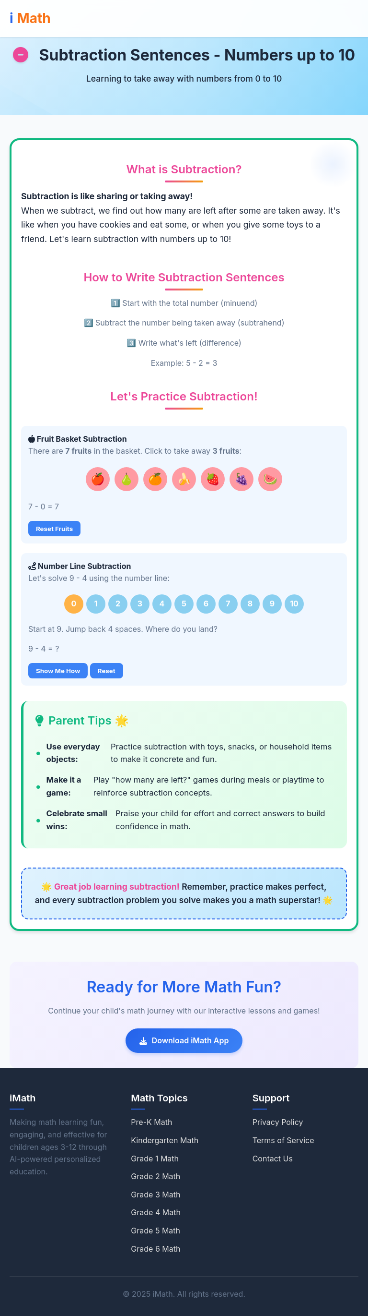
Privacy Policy (278, 1122)
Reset (106, 671)
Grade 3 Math (155, 1194)
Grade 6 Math (155, 1249)
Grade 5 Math (155, 1230)
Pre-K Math (151, 1122)
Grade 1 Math (155, 1158)
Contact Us (273, 1158)
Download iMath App (184, 1040)
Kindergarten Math (164, 1140)
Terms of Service (283, 1140)
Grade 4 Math (156, 1212)
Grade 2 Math (155, 1176)
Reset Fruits (54, 528)
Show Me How (58, 671)
